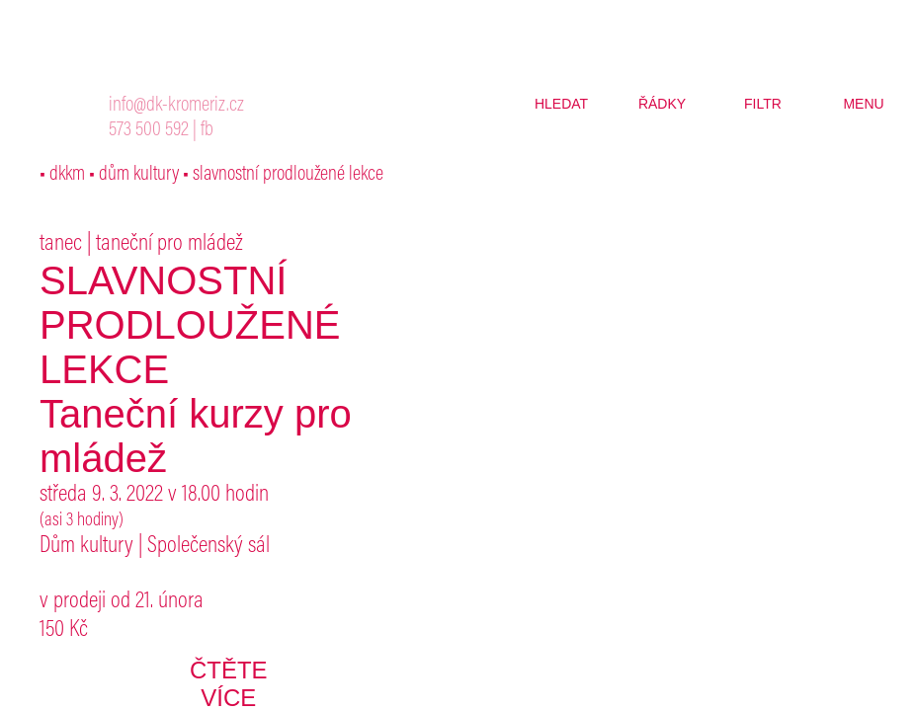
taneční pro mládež (169, 244)
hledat (561, 104)
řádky (662, 104)
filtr (763, 104)
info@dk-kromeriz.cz (176, 106)
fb (207, 130)
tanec (61, 244)
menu (863, 104)
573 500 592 (149, 130)
